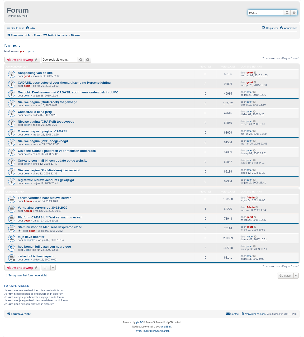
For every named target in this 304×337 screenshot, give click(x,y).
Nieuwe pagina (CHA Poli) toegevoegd (46, 121)
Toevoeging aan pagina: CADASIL (43, 131)
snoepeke (29, 240)
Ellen (26, 249)
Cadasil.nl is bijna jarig (35, 112)
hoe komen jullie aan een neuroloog (44, 246)
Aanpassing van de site (35, 73)
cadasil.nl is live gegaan (35, 256)
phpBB (139, 322)
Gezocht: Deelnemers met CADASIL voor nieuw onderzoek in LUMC (68, 92)
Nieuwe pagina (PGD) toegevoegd (43, 141)
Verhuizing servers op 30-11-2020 (42, 207)
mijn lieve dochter (31, 237)
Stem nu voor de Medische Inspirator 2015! (50, 227)
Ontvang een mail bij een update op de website (52, 160)
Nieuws (12, 45)
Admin (28, 201)
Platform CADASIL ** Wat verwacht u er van (50, 217)
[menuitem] (30, 28)
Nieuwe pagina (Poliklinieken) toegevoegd (49, 170)
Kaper (250, 236)
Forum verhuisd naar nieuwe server (44, 198)
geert (23, 51)
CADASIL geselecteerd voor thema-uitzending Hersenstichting (64, 82)
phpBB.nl (166, 326)
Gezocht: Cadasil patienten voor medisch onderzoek (57, 151)
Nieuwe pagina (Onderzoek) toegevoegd (47, 102)
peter (31, 51)
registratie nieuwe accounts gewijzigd (46, 180)
